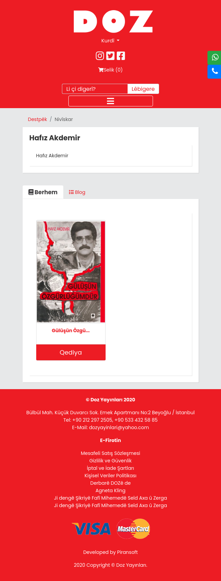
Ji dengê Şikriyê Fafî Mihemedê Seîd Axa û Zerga (110, 498)
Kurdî (109, 40)
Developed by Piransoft (110, 552)
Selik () (110, 70)
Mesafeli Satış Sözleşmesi (110, 453)
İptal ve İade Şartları (110, 468)
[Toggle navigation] (110, 101)
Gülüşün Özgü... (71, 330)
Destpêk (37, 119)
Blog (77, 192)
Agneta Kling (110, 490)
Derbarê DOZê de (110, 483)
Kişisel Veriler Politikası (111, 475)
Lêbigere (143, 89)
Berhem (43, 192)
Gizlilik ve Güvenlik (110, 460)
